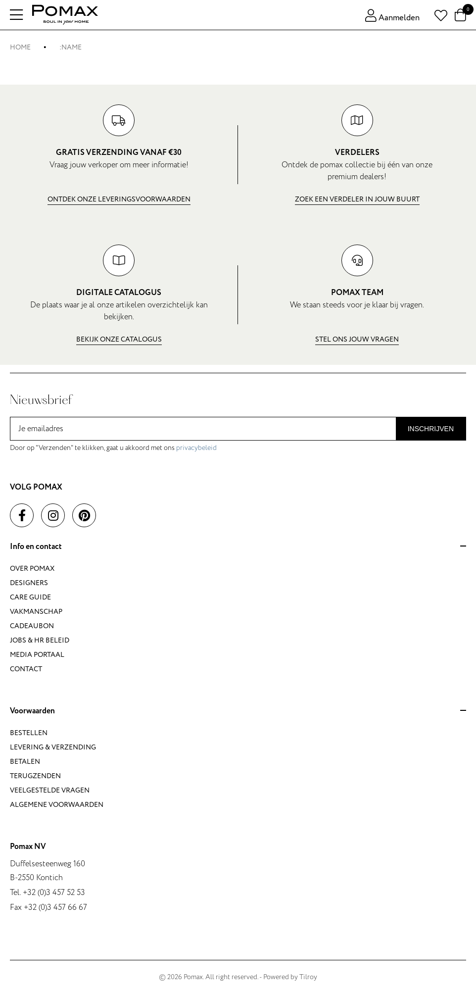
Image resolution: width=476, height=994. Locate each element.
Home (20, 47)
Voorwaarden (238, 711)
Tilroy (308, 977)
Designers (29, 583)
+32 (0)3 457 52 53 (54, 892)
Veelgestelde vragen (50, 790)
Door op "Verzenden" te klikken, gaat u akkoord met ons (113, 447)
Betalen (25, 761)
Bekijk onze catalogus (119, 339)
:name (70, 47)
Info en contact (238, 547)
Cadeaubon (32, 626)
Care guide (30, 597)
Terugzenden (35, 776)
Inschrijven (431, 429)
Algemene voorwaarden (56, 804)
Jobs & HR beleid (39, 640)
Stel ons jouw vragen (357, 339)
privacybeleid (196, 447)
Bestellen (29, 733)
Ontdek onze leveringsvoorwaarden (119, 199)
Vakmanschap (36, 611)
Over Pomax (32, 568)
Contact (26, 669)
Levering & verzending (53, 747)
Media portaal (37, 654)
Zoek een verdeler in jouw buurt (357, 199)
